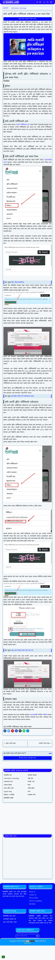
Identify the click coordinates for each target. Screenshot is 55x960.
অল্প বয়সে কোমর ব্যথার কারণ (27, 19)
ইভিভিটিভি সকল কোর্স (9, 916)
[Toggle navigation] (50, 2)
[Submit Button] (37, 936)
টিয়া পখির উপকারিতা (17, 282)
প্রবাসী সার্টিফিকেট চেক (23, 125)
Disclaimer (32, 904)
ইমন (51, 916)
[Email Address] (25, 936)
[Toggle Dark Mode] (44, 2)
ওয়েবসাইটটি (34, 715)
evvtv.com (27, 943)
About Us (32, 892)
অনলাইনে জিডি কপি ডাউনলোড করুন (22, 396)
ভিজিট (45, 715)
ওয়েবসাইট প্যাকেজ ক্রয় (9, 919)
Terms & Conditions (35, 901)
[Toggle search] (47, 2)
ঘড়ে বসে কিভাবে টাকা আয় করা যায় (22, 650)
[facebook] (37, 2)
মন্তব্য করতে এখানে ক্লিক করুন (27, 758)
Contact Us (32, 895)
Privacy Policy (33, 898)
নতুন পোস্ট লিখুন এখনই (10, 922)
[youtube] (40, 2)
